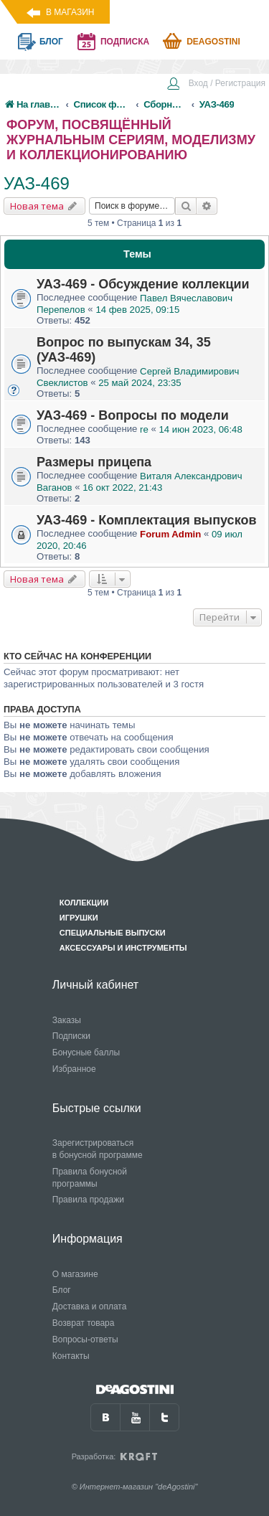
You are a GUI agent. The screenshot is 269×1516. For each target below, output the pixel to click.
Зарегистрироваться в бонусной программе (97, 1149)
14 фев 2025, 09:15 (137, 309)
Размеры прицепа (94, 462)
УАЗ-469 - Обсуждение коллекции (143, 284)
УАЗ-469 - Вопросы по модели (133, 415)
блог (51, 42)
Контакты (71, 1356)
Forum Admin (170, 534)
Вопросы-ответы (85, 1339)
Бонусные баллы (86, 1052)
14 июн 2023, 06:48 (200, 429)
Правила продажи (88, 1200)
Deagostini (213, 42)
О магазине (75, 1274)
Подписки (71, 1036)
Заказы (66, 1020)
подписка (124, 42)
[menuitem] (215, 85)
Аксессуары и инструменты (123, 947)
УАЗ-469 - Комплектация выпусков (146, 520)
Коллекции (84, 902)
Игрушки (79, 917)
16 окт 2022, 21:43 (122, 487)
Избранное (74, 1069)
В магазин (70, 12)
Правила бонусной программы (89, 1178)
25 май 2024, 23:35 (139, 382)
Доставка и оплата (89, 1306)
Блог (61, 1290)
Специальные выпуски (113, 932)
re (144, 429)
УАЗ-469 (37, 183)
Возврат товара (83, 1323)
